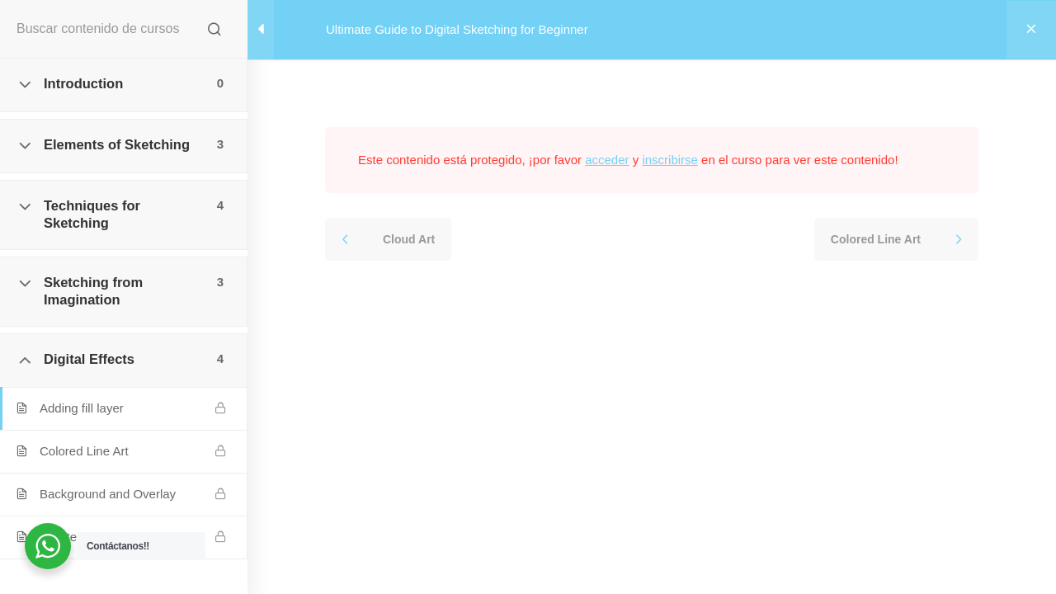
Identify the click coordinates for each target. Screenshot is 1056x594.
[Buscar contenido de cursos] (214, 29)
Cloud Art (409, 239)
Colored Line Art (876, 239)
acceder (607, 160)
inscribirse (670, 160)
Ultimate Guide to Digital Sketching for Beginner (457, 29)
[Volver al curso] (1031, 30)
